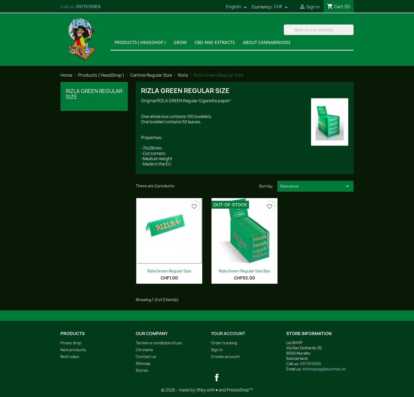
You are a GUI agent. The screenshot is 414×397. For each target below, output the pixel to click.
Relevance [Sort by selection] (315, 186)
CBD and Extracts (215, 42)
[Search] (319, 29)
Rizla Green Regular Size (94, 94)
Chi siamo (144, 349)
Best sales (69, 356)
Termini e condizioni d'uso (159, 342)
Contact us (146, 356)
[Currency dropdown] (281, 7)
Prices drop (70, 342)
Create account (225, 356)
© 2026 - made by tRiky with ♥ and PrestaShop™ (207, 390)
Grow (180, 42)
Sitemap (143, 363)
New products (73, 349)
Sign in (217, 349)
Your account (228, 333)
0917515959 (88, 6)
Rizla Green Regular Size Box (244, 270)
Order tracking (224, 342)
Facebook (216, 377)
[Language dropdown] (236, 7)
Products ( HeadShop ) (140, 42)
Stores (142, 370)
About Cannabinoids (266, 42)
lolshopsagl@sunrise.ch (324, 368)
